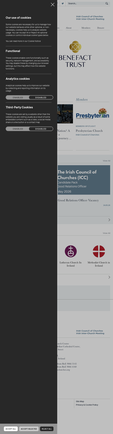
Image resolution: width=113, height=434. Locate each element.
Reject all (47, 429)
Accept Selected (29, 429)
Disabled (40, 97)
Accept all (11, 429)
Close (52, 3)
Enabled (18, 97)
